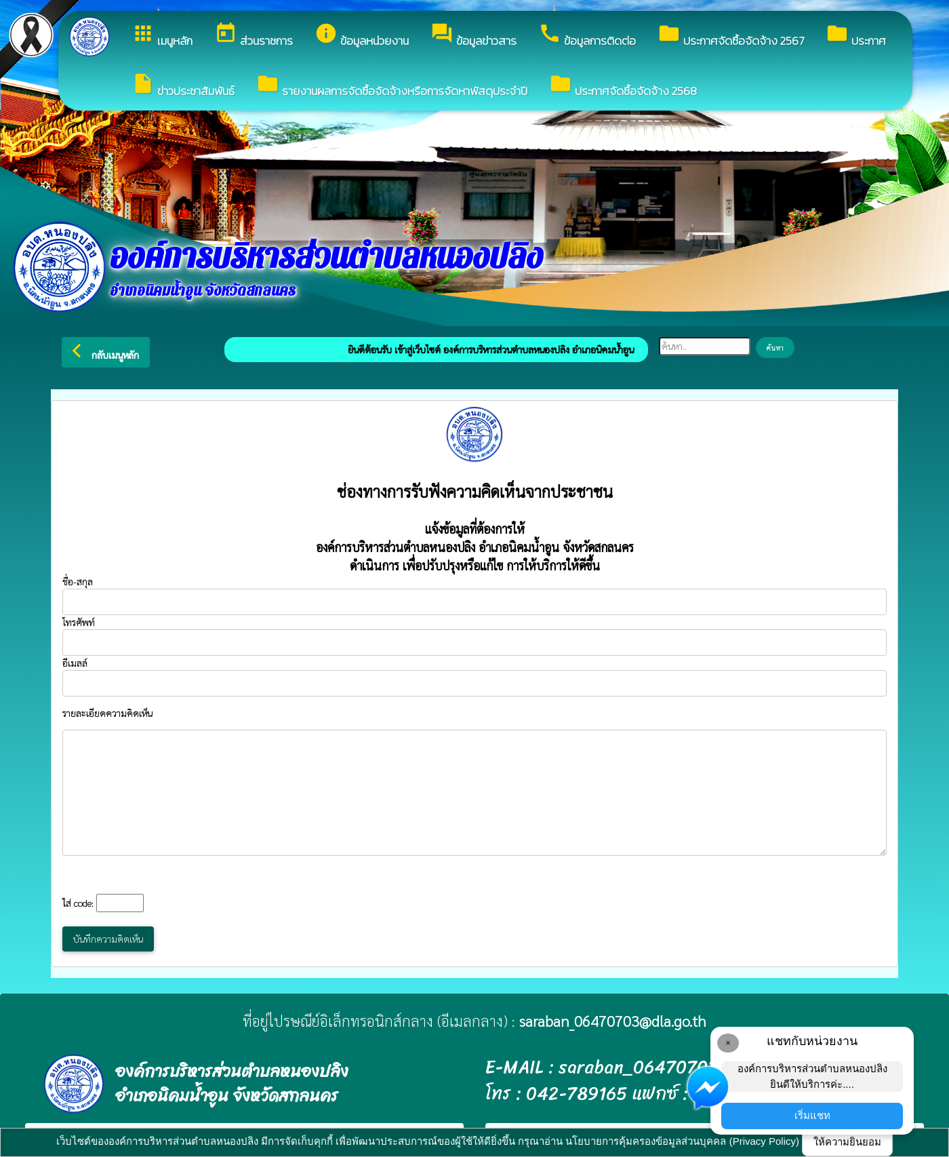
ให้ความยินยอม (847, 1142)
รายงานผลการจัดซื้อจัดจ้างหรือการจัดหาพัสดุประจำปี (391, 86)
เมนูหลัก (162, 36)
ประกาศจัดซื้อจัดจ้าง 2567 (731, 36)
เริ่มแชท (812, 1115)
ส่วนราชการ (253, 36)
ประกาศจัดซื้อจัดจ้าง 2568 (623, 86)
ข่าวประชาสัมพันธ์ (183, 86)
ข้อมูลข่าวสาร (473, 36)
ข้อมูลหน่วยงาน (362, 36)
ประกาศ (856, 36)
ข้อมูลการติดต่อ (587, 36)
